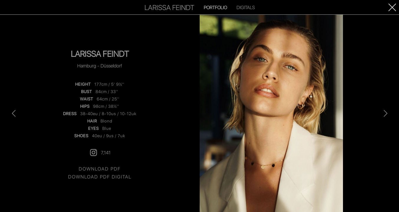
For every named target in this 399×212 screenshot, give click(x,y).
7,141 (100, 152)
